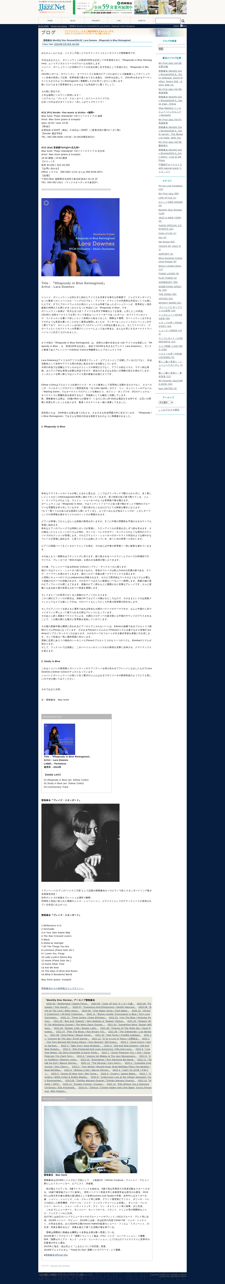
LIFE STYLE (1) (167, 198)
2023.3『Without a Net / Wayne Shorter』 (87, 1070)
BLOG (72, 21)
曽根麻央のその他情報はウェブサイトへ (62, 988)
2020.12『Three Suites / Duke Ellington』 (83, 1017)
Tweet (176, 26)
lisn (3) (162, 237)
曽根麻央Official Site (56, 1255)
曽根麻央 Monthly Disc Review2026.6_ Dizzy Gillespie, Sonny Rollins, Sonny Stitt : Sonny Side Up (171, 78)
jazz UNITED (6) (168, 388)
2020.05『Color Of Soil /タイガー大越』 (113, 1003)
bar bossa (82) (167, 241)
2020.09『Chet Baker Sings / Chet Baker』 (106, 1010)
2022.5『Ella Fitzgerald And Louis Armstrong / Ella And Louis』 (98, 1049)
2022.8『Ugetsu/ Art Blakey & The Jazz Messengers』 (107, 1056)
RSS (183, 26)
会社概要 (44, 1275)
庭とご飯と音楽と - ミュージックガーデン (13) (171, 365)
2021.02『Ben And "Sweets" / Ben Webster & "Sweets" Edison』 (89, 1021)
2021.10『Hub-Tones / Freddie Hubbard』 (118, 1035)
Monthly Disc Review (59, 26)
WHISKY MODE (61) (170, 303)
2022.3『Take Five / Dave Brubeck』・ (82, 1045)
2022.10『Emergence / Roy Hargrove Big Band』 (107, 1059)
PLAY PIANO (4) (168, 278)
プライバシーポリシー (68, 1275)
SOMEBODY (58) (168, 282)
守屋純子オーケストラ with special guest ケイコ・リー (170, 168)
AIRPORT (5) (166, 254)
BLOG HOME (43, 26)
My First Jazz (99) (169, 193)
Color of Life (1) (167, 233)
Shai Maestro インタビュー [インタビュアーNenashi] (170, 111)
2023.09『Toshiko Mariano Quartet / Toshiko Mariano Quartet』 (100, 1080)
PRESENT (96, 21)
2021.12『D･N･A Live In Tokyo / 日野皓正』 (116, 1038)
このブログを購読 (170, 409)
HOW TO (141, 21)
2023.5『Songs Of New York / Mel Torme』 (75, 1073)
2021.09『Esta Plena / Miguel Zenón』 (71, 1035)
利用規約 (53, 1275)
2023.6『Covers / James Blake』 (119, 1073)
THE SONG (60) (168, 294)
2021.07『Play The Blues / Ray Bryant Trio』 (81, 1031)
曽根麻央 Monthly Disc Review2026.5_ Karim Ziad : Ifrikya (170, 100)
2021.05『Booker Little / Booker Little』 (76, 1028)
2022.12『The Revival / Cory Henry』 (102, 1063)
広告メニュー (85, 1275)
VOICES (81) (166, 298)
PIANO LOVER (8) (169, 273)
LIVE (119, 21)
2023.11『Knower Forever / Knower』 (84, 1084)
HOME (50, 21)
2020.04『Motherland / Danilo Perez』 (67, 1003)
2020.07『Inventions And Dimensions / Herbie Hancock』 (104, 1007)
